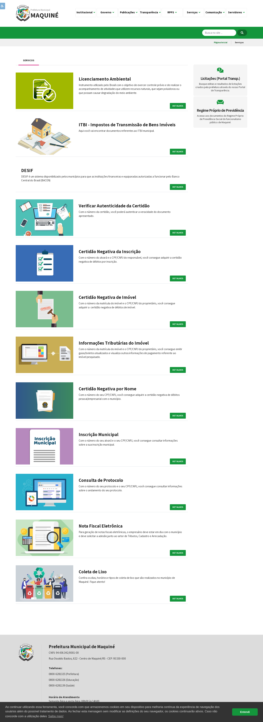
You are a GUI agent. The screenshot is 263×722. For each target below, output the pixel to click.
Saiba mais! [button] (56, 716)
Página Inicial (220, 42)
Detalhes (177, 105)
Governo (107, 12)
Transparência (150, 12)
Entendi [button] (245, 712)
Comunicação (215, 12)
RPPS (172, 12)
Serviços (193, 12)
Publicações (129, 12)
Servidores (236, 12)
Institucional (86, 12)
